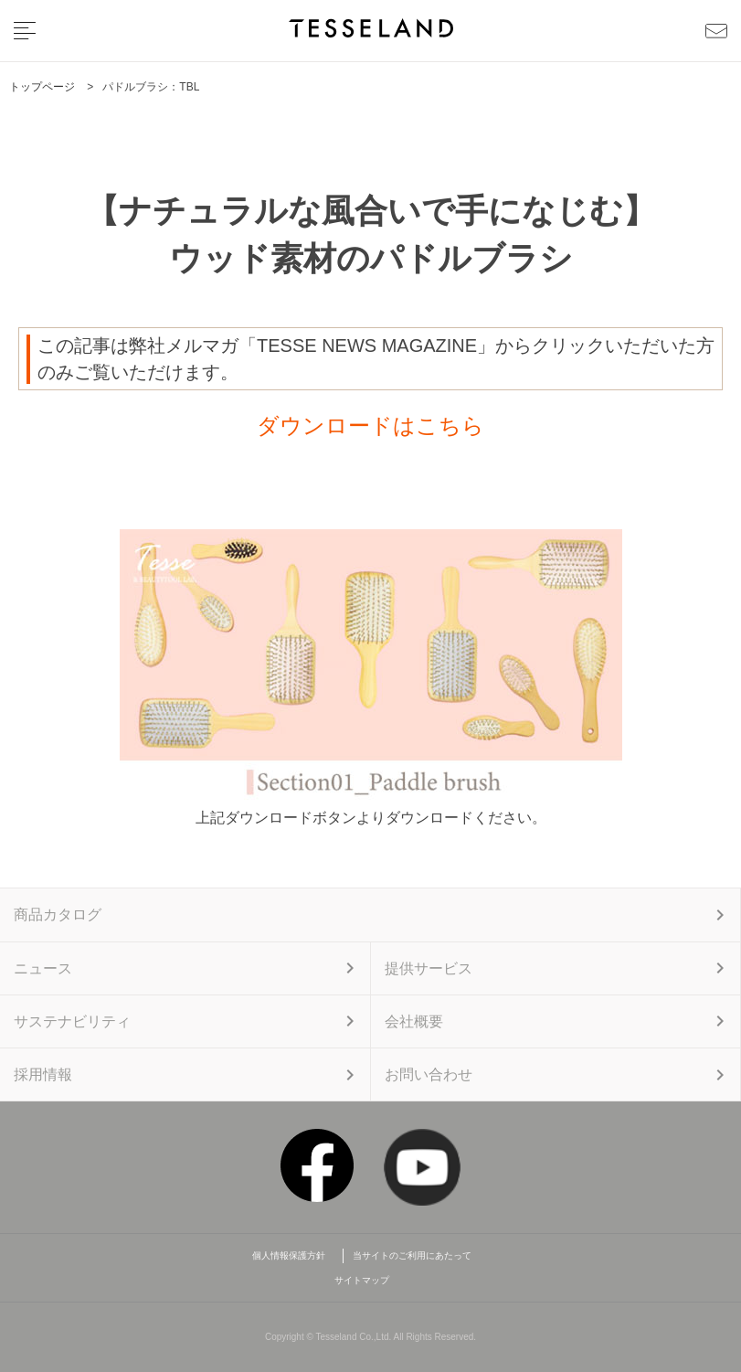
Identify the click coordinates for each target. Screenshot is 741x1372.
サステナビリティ (72, 1021)
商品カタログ (57, 914)
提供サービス (428, 968)
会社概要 (414, 1021)
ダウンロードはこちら (370, 425)
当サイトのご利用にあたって (412, 1255)
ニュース (43, 968)
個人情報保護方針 (293, 1255)
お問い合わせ (428, 1074)
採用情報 (43, 1074)
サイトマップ (361, 1280)
